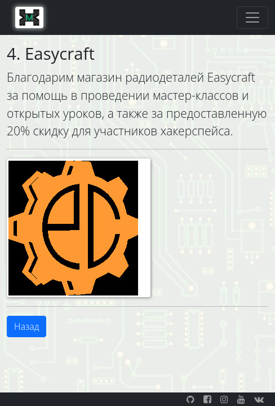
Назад (26, 326)
